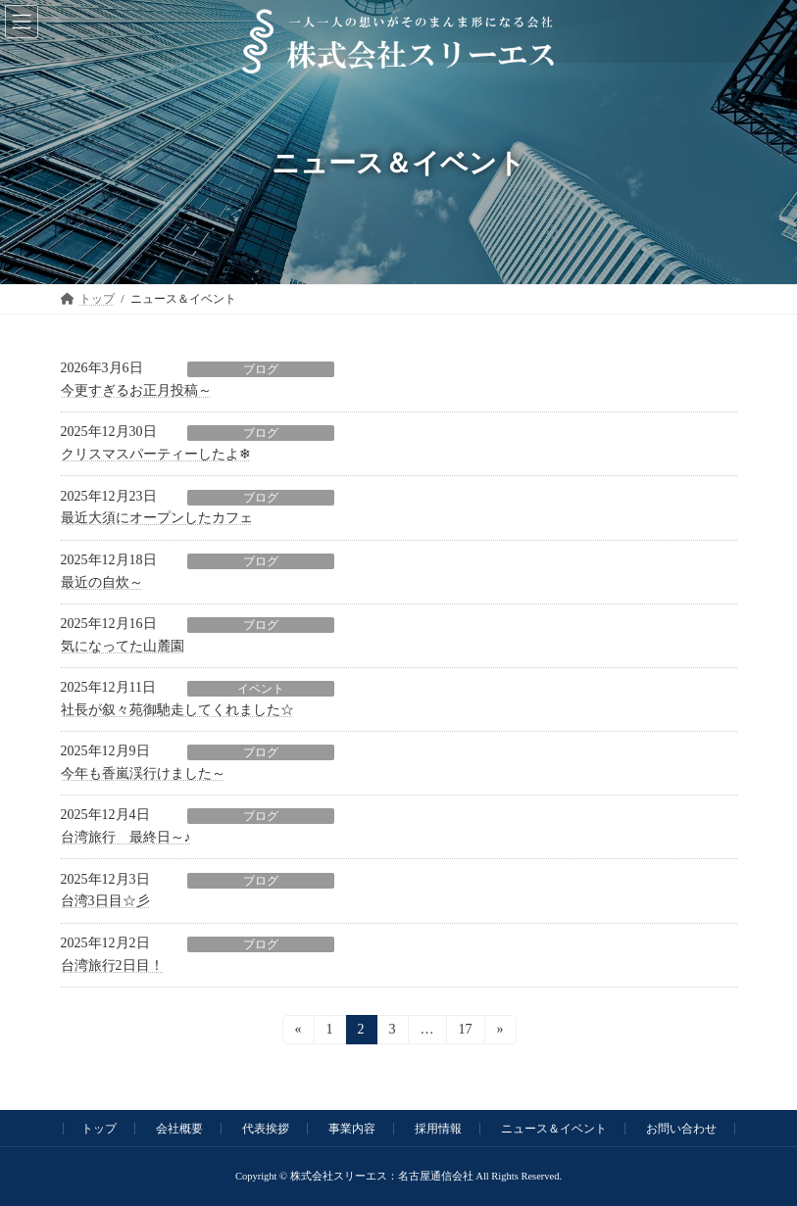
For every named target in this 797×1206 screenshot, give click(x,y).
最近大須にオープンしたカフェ (157, 517)
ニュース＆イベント (554, 1128)
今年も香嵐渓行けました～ (143, 773)
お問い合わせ (681, 1128)
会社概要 (179, 1128)
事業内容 (351, 1128)
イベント (260, 689)
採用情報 (438, 1128)
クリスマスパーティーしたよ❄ (156, 454)
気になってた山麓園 (122, 646)
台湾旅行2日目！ (112, 965)
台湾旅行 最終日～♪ (126, 837)
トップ (99, 1128)
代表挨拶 (265, 1128)
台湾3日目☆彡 (105, 900)
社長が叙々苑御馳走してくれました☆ (177, 709)
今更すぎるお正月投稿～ (136, 390)
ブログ (260, 369)
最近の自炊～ (102, 582)
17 (464, 1032)
